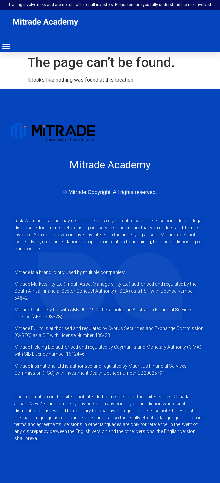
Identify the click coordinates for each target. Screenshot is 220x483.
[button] (6, 46)
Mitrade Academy (110, 164)
